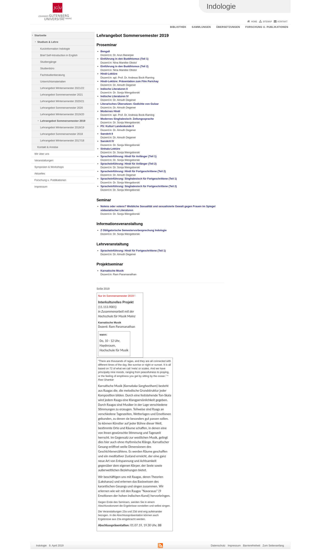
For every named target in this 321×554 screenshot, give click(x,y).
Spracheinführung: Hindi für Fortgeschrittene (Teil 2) (133, 171)
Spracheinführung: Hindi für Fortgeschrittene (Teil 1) (133, 250)
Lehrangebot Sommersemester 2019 (62, 120)
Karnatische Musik (112, 270)
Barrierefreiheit (251, 545)
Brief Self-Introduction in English (58, 55)
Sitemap (267, 21)
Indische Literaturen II (114, 88)
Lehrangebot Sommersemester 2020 (61, 107)
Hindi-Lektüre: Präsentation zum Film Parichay (130, 81)
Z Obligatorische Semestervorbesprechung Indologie (134, 230)
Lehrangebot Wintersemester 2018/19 (62, 127)
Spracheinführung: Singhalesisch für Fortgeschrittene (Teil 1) (139, 178)
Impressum (40, 186)
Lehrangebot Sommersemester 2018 (61, 133)
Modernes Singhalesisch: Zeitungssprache (127, 118)
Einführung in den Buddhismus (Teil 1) (124, 58)
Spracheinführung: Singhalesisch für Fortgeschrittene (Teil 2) (139, 186)
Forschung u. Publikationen (266, 27)
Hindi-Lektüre (109, 73)
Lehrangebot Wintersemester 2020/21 (62, 101)
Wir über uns (41, 153)
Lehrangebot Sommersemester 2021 (61, 94)
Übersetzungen (228, 27)
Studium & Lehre (47, 41)
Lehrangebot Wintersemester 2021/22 (62, 88)
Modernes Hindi (110, 111)
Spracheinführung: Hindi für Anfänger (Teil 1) (129, 156)
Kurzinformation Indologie (55, 48)
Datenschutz (218, 545)
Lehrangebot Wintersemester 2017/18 (62, 140)
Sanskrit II (107, 133)
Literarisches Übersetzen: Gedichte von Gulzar (130, 103)
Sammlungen (201, 27)
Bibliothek (178, 27)
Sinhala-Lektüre (110, 148)
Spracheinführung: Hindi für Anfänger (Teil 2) (129, 163)
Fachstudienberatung (52, 74)
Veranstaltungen (43, 160)
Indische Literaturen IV (115, 96)
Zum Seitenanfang (273, 545)
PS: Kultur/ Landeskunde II (117, 126)
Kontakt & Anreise (47, 147)
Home (254, 21)
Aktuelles (39, 173)
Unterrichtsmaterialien (53, 81)
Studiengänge (48, 61)
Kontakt (282, 21)
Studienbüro (47, 68)
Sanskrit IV (107, 141)
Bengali (105, 51)
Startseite (40, 35)
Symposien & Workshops (49, 166)
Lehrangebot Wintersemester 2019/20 (62, 114)
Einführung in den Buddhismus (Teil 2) (124, 66)
